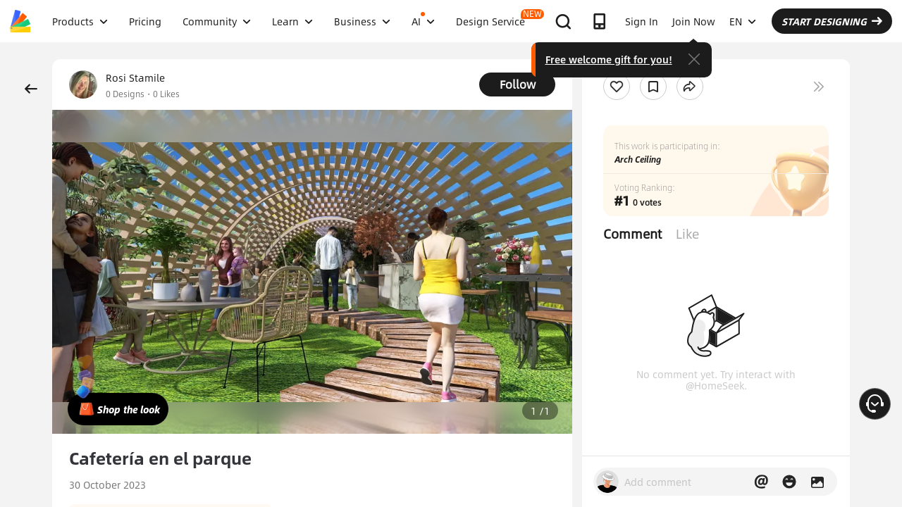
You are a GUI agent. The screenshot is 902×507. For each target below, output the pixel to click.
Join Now (693, 21)
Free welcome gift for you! (608, 59)
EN (742, 21)
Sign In (641, 21)
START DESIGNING (831, 21)
